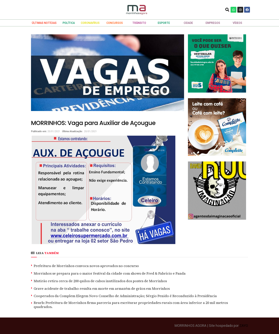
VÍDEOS (237, 22)
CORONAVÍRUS (90, 22)
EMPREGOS (213, 22)
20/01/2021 (53, 131)
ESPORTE (164, 22)
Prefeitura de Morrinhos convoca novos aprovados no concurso (86, 265)
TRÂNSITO (139, 22)
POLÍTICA (69, 22)
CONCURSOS (114, 22)
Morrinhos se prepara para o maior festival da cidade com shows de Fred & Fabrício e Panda (110, 273)
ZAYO (243, 326)
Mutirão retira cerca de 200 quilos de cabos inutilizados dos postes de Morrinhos (100, 280)
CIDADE (188, 22)
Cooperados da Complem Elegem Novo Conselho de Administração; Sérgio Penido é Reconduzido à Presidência (125, 295)
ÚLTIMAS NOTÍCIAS (44, 22)
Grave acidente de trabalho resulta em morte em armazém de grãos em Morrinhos (102, 288)
